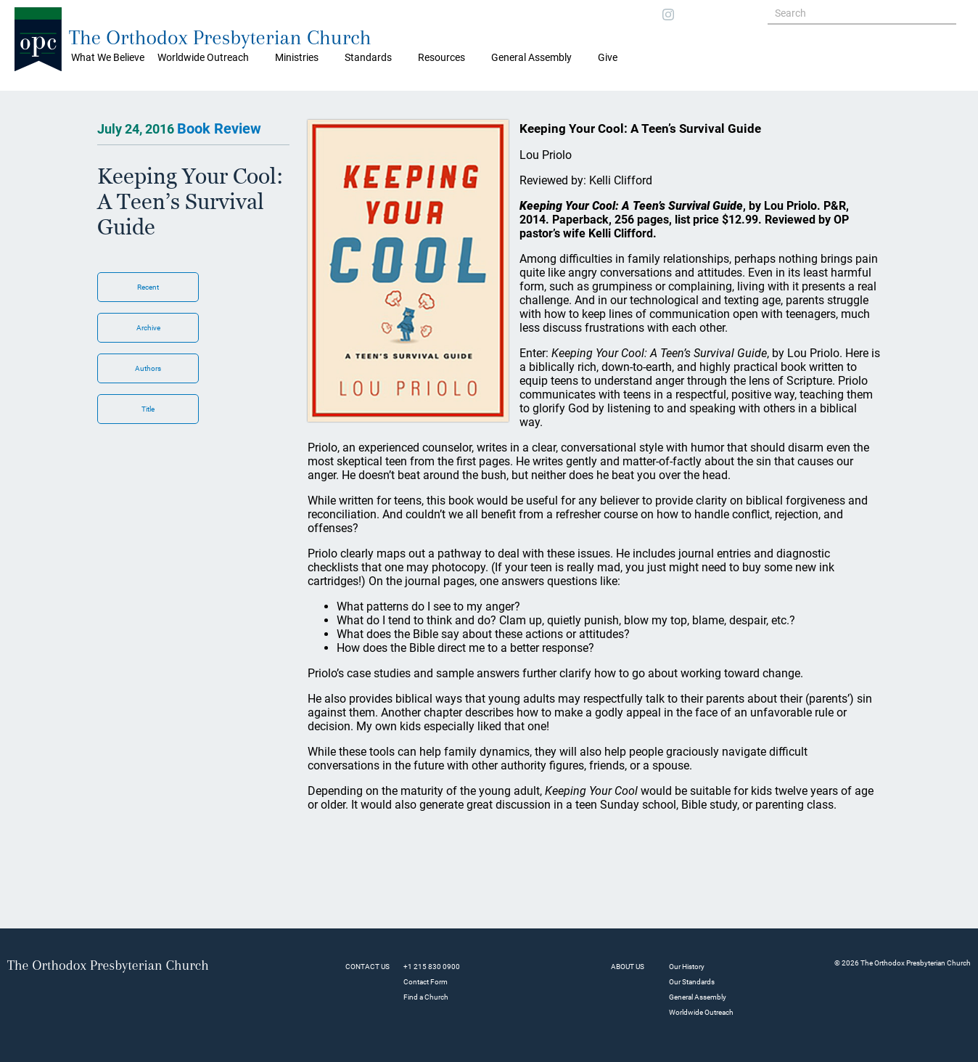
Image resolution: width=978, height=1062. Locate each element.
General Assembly (531, 57)
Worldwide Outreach (701, 1012)
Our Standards (692, 982)
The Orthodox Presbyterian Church (220, 37)
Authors (148, 368)
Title (148, 409)
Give (607, 57)
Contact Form (425, 982)
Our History (686, 967)
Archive (148, 328)
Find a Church (425, 997)
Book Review (219, 128)
